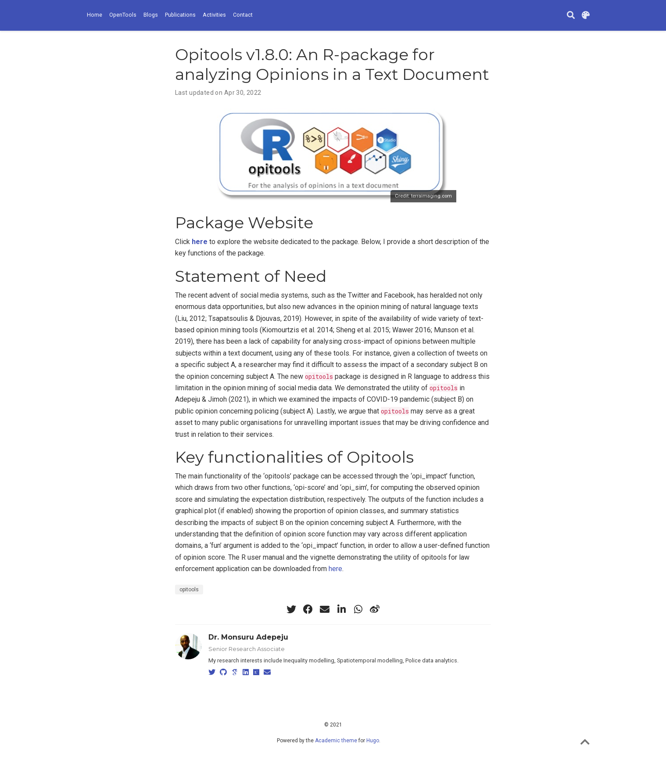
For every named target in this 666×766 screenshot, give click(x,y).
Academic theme (336, 740)
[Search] (571, 16)
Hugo (372, 740)
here (335, 569)
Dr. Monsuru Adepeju (248, 637)
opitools (189, 589)
